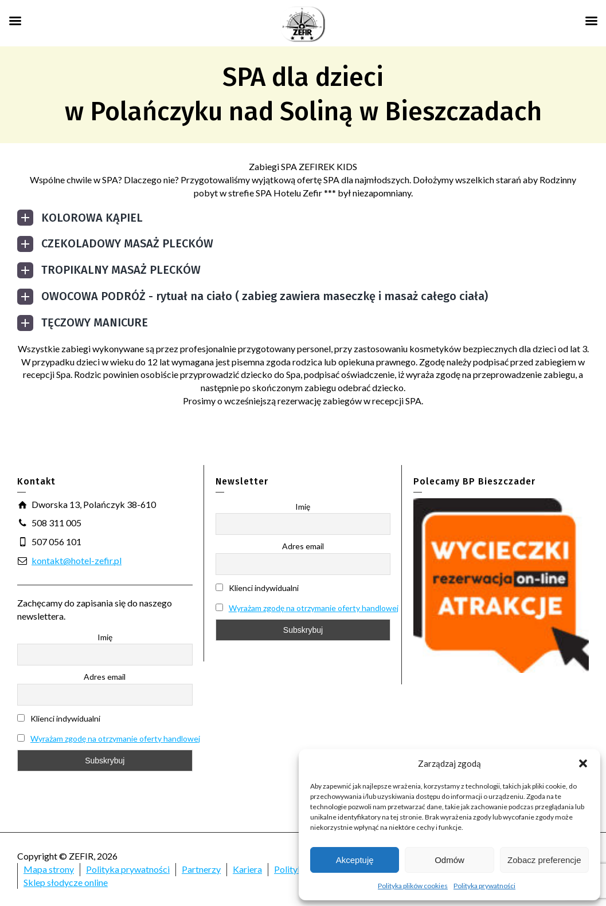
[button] (583, 763)
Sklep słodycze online (66, 882)
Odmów (449, 860)
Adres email (105, 677)
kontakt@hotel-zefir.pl (77, 560)
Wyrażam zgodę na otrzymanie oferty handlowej (115, 738)
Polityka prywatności (484, 885)
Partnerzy (201, 869)
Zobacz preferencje (544, 860)
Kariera (247, 869)
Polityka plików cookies (413, 885)
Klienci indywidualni (58, 718)
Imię (104, 637)
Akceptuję (355, 860)
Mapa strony (49, 869)
